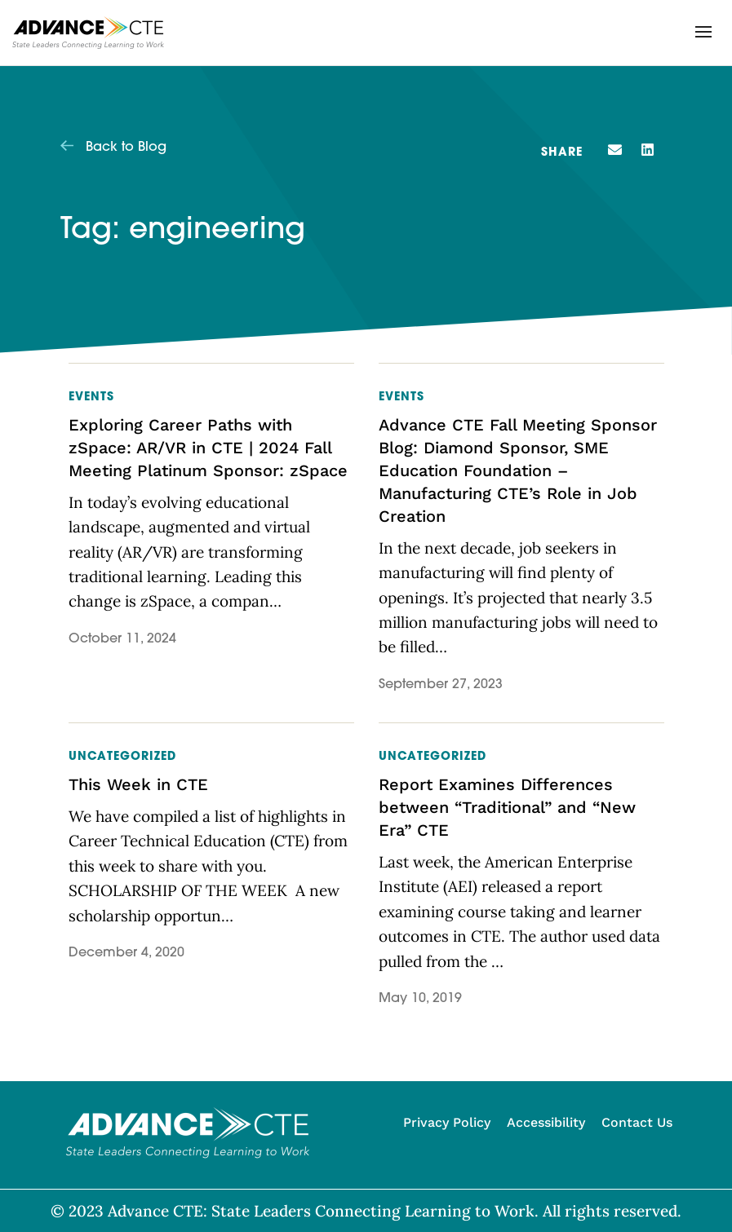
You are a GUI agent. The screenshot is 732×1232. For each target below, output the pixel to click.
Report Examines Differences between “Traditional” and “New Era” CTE (507, 807)
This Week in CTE (138, 784)
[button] (703, 32)
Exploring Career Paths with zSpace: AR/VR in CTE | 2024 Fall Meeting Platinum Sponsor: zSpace (208, 447)
